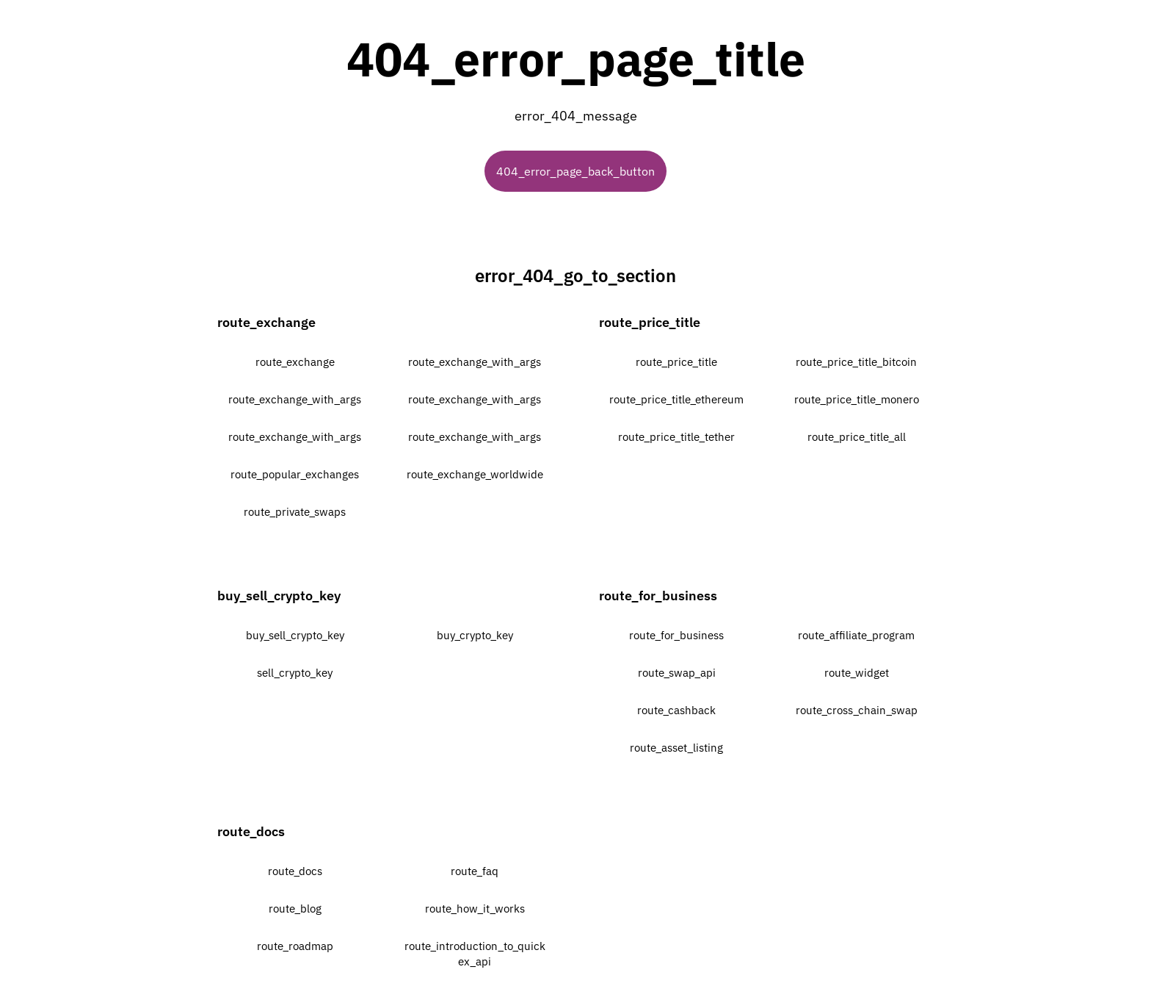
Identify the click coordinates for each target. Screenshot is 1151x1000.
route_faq (474, 871)
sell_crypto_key (295, 673)
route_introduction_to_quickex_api (474, 953)
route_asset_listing (676, 748)
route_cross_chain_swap (857, 710)
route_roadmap (295, 946)
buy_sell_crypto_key (295, 635)
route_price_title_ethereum (676, 399)
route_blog (295, 909)
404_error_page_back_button (575, 171)
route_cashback (676, 710)
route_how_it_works (475, 909)
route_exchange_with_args (474, 362)
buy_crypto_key (475, 635)
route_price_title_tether (676, 437)
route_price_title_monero (856, 399)
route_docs (295, 871)
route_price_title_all (856, 437)
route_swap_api (677, 673)
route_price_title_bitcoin (856, 362)
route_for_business (676, 635)
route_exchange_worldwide (475, 474)
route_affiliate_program (856, 635)
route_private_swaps (295, 512)
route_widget (856, 673)
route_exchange (295, 362)
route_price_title (676, 362)
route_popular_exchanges (294, 474)
